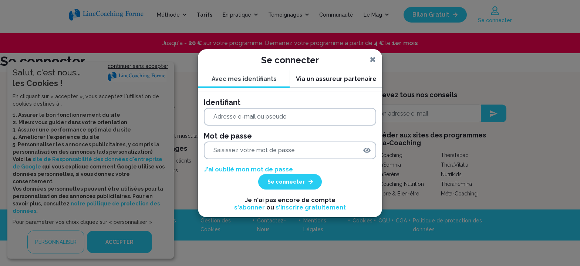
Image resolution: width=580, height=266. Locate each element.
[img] (367, 150)
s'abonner (249, 207)
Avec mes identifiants (244, 78)
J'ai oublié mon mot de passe (248, 169)
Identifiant (222, 102)
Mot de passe (228, 136)
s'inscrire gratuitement (311, 207)
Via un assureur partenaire (336, 78)
